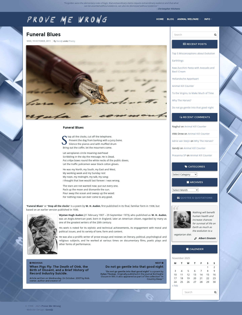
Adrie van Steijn (181, 140)
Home (160, 19)
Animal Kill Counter (183, 86)
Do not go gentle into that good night (193, 107)
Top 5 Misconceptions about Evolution (193, 53)
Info (208, 19)
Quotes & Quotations (196, 197)
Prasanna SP (179, 155)
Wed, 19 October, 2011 (39, 41)
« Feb (175, 285)
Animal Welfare (189, 19)
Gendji (59, 41)
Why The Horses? (181, 100)
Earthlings (178, 60)
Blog (170, 19)
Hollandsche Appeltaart (185, 78)
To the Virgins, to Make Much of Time (193, 93)
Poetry (72, 41)
